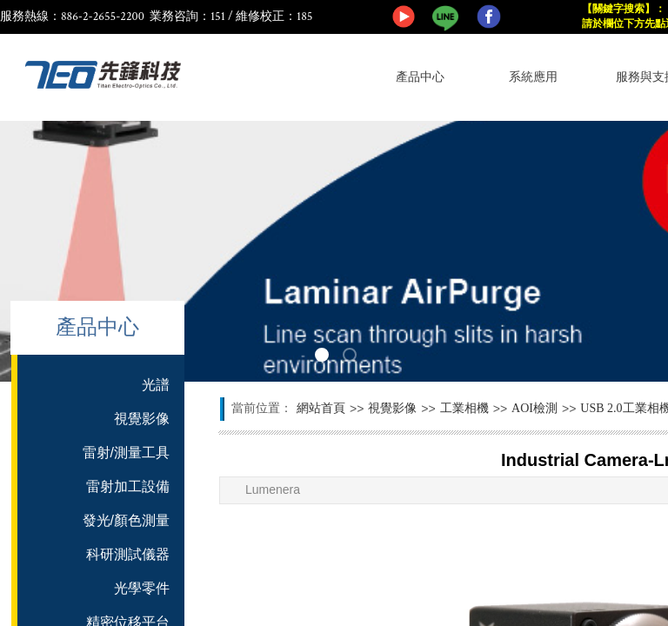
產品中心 (420, 76)
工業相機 (464, 408)
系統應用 (533, 76)
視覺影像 (392, 408)
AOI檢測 (534, 408)
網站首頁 (321, 408)
